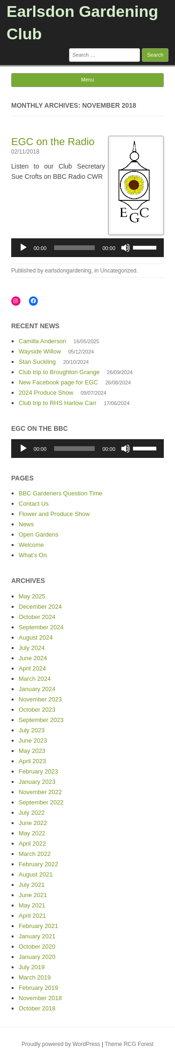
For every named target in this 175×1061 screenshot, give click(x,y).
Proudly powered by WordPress (60, 1044)
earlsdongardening (68, 270)
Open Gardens (38, 534)
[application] (87, 247)
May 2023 (32, 750)
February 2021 (38, 925)
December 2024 (40, 606)
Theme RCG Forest (129, 1044)
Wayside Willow (40, 351)
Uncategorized (118, 270)
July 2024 (32, 647)
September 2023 (41, 719)
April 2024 (32, 668)
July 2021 (32, 884)
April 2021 (32, 915)
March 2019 (35, 977)
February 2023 (38, 771)
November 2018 (40, 998)
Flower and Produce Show (54, 513)
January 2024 (37, 689)
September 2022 (41, 802)
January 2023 (37, 781)
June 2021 (33, 895)
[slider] (74, 247)
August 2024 (36, 637)
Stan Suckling (37, 361)
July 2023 (32, 730)
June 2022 (33, 822)
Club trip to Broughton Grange (59, 372)
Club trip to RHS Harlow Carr (58, 402)
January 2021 (37, 936)
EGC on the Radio (53, 141)
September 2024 (41, 627)
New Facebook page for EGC (58, 382)
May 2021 (32, 905)
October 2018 (37, 1008)
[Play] (23, 247)
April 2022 (32, 843)
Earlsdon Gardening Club (82, 22)
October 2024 (37, 616)
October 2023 (37, 709)
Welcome (31, 544)
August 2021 (36, 874)
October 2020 (37, 946)
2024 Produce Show (46, 392)
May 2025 (32, 596)
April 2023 (32, 761)
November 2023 (40, 699)
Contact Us (34, 503)
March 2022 (35, 853)
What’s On (33, 555)
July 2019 (32, 967)
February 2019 (38, 987)
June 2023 (33, 740)
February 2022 (38, 864)
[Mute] (125, 247)
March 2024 (35, 678)
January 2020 (37, 956)
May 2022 (32, 833)
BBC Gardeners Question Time (60, 493)
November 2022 (40, 792)
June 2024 (33, 658)
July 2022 (32, 812)
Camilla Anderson (42, 341)
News (26, 524)
